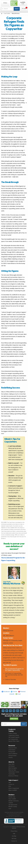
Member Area (12, 797)
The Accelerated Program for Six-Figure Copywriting (14, 669)
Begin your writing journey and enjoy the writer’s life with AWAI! (14, 716)
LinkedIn (11, 694)
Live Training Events (13, 739)
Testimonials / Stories (14, 772)
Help (10, 782)
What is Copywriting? (14, 788)
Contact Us (11, 784)
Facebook (7, 692)
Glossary (11, 757)
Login (10, 808)
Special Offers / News (14, 741)
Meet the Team (12, 770)
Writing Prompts (12, 755)
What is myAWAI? (13, 790)
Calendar (11, 802)
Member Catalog (13, 806)
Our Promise (11, 766)
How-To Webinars (13, 753)
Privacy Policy (14, 831)
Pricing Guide (12, 751)
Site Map (14, 836)
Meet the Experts (13, 768)
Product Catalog (13, 733)
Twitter (15, 692)
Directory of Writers (13, 776)
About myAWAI (12, 799)
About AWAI (11, 764)
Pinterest (23, 692)
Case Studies (7, 13)
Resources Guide (13, 748)
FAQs (10, 786)
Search (16, 9)
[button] (5, 3)
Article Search (12, 750)
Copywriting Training (14, 735)
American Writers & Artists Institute (18, 827)
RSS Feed (14, 838)
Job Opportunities (13, 804)
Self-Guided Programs (14, 737)
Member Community (14, 801)
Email (18, 694)
